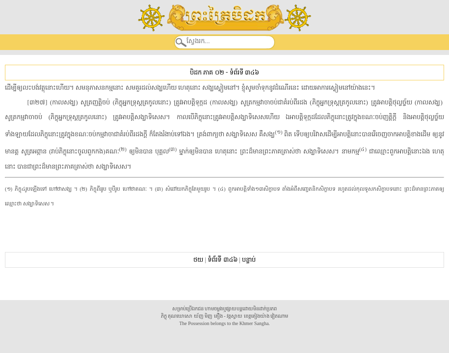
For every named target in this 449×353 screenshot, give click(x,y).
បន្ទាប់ (249, 259)
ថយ (198, 259)
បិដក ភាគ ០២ (207, 72)
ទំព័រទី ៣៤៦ (244, 72)
